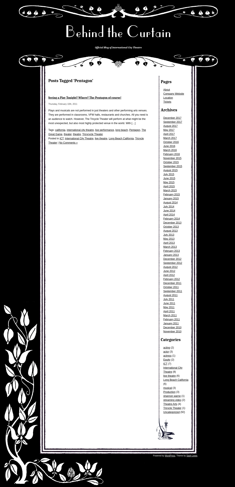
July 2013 (168, 234)
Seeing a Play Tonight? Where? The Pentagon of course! (84, 97)
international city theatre (80, 130)
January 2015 (171, 198)
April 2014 (169, 214)
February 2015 (171, 194)
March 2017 (170, 138)
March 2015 (170, 190)
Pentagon (134, 130)
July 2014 (168, 206)
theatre (77, 134)
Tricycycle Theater (92, 134)
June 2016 (169, 146)
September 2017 (172, 121)
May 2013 (169, 238)
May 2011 (169, 307)
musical (167, 387)
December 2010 (172, 327)
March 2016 (170, 150)
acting (166, 347)
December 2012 (172, 258)
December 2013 (172, 222)
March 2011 (170, 315)
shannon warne (172, 396)
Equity (166, 359)
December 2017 (172, 117)
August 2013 (170, 230)
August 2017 (170, 126)
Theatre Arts (170, 404)
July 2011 (168, 299)
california (60, 130)
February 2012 (171, 279)
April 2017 (169, 134)
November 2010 (172, 331)
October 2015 (171, 162)
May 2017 (169, 130)
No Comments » (68, 142)
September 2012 (172, 263)
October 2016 (171, 142)
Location (168, 97)
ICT (165, 363)
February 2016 (171, 154)
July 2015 (168, 174)
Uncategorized (171, 412)
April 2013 (169, 242)
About (166, 89)
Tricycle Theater (172, 408)
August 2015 (170, 170)
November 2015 (172, 158)
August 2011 (170, 295)
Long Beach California (175, 379)
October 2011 (171, 287)
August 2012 (170, 267)
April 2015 (169, 186)
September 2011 (172, 291)
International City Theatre (79, 138)
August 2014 (170, 202)
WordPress (170, 456)
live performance (104, 130)
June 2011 (169, 303)
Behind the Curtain (118, 32)
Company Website (173, 93)
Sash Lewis (191, 456)
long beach (121, 130)
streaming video (172, 400)
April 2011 (169, 311)
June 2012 (169, 271)
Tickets (167, 101)
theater (68, 134)
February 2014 (171, 218)
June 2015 (169, 178)
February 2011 (171, 319)
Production (169, 391)
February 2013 (171, 250)
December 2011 (172, 283)
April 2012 (169, 275)
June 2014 (169, 210)
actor (166, 351)
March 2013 (170, 246)
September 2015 (172, 166)
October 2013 (171, 226)
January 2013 (171, 254)
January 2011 (171, 323)
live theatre (169, 375)
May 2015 (169, 182)
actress (167, 355)
